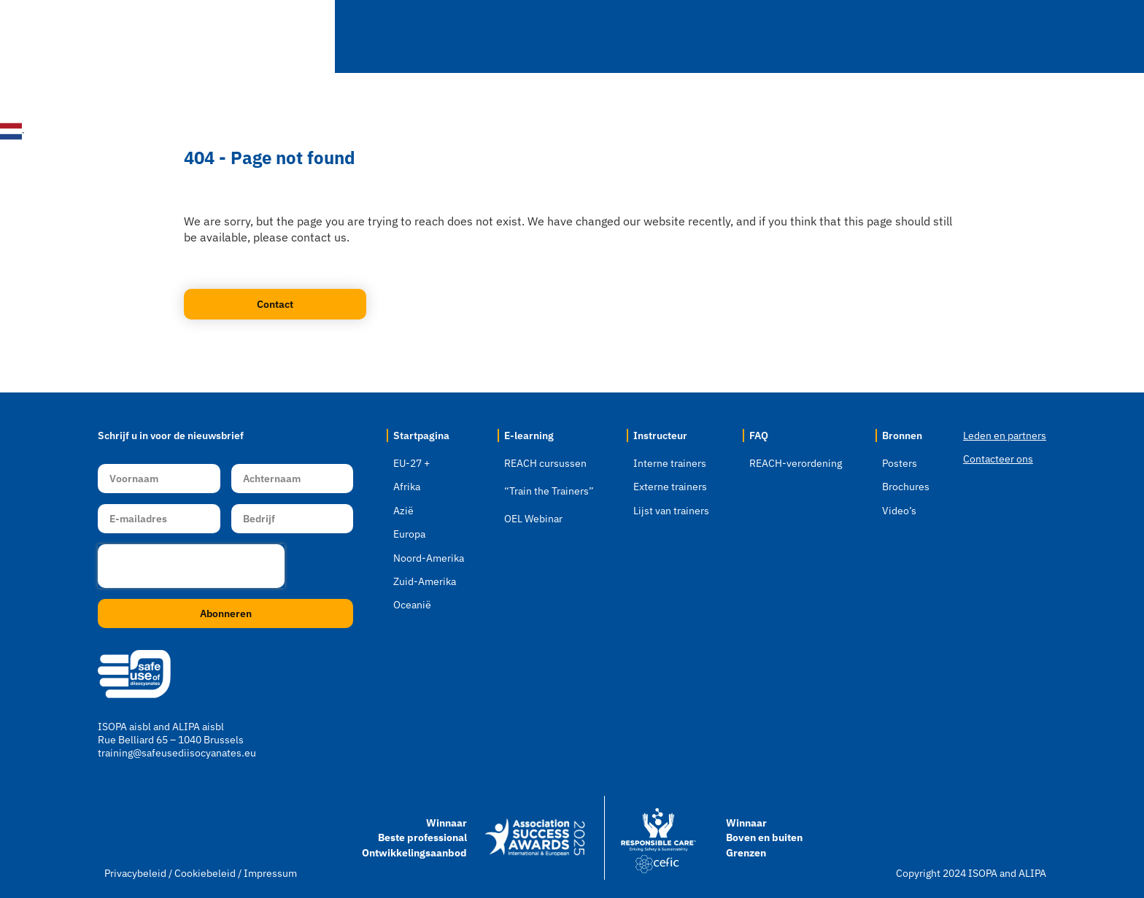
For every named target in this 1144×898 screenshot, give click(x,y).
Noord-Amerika (428, 558)
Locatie (460, 37)
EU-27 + (411, 463)
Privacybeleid (135, 873)
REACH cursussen (545, 463)
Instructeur (753, 37)
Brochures (906, 486)
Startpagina (367, 36)
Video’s (899, 510)
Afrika (406, 486)
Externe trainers (670, 486)
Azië (403, 510)
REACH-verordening (795, 463)
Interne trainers (669, 463)
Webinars (655, 36)
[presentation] (191, 566)
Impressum (270, 873)
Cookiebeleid (206, 873)
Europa (409, 534)
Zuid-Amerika (424, 581)
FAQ (845, 37)
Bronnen (928, 37)
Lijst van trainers (671, 510)
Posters (899, 463)
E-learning (558, 37)
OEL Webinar (533, 518)
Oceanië (412, 604)
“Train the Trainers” (549, 491)
